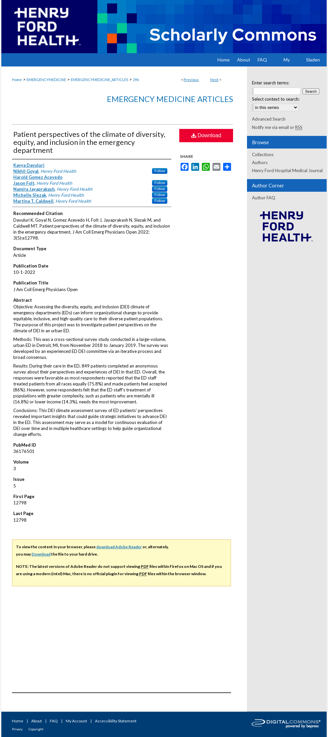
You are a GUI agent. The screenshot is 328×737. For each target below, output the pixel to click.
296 (136, 79)
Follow (159, 171)
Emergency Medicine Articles (170, 99)
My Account (76, 720)
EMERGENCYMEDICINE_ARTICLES (99, 79)
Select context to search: (275, 99)
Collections (263, 154)
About (36, 720)
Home (17, 79)
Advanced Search (269, 119)
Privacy (17, 729)
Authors (260, 162)
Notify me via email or (277, 127)
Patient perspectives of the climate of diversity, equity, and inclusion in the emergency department (89, 142)
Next (214, 79)
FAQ (54, 720)
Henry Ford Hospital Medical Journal (287, 170)
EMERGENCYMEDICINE (46, 79)
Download (206, 135)
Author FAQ (263, 197)
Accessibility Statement (115, 720)
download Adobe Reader (119, 546)
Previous (191, 79)
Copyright (36, 729)
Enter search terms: (270, 82)
